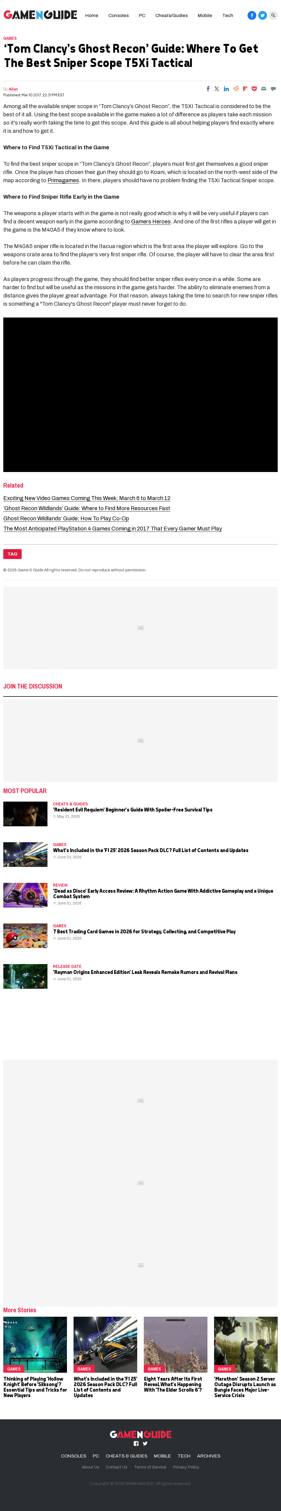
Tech (227, 15)
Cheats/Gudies (171, 15)
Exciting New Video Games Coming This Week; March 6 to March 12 (86, 498)
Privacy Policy (186, 1467)
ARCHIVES (208, 1456)
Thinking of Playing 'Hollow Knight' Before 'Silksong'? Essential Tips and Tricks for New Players (35, 1386)
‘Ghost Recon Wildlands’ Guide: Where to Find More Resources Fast (86, 508)
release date (67, 966)
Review (60, 885)
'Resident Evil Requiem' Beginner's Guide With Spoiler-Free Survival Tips (132, 809)
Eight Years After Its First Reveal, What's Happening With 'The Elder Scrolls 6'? (173, 1384)
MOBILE (162, 1456)
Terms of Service (150, 1467)
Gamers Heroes (151, 221)
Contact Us (116, 1467)
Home (91, 15)
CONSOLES (73, 1456)
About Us (90, 1467)
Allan (13, 88)
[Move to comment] (273, 89)
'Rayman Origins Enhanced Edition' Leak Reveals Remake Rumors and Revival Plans (145, 972)
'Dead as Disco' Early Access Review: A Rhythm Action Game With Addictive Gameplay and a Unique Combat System (163, 893)
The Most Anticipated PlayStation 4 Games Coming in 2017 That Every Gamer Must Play (112, 529)
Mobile (205, 15)
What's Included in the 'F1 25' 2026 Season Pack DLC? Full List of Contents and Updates (150, 850)
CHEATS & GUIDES (70, 804)
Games (10, 38)
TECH (184, 1456)
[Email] (263, 89)
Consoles (118, 15)
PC (142, 15)
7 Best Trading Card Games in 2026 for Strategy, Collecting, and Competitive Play (144, 931)
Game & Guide (30, 570)
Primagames (63, 180)
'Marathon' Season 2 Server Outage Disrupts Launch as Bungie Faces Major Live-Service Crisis (245, 1386)
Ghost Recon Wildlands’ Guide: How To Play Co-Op (66, 518)
